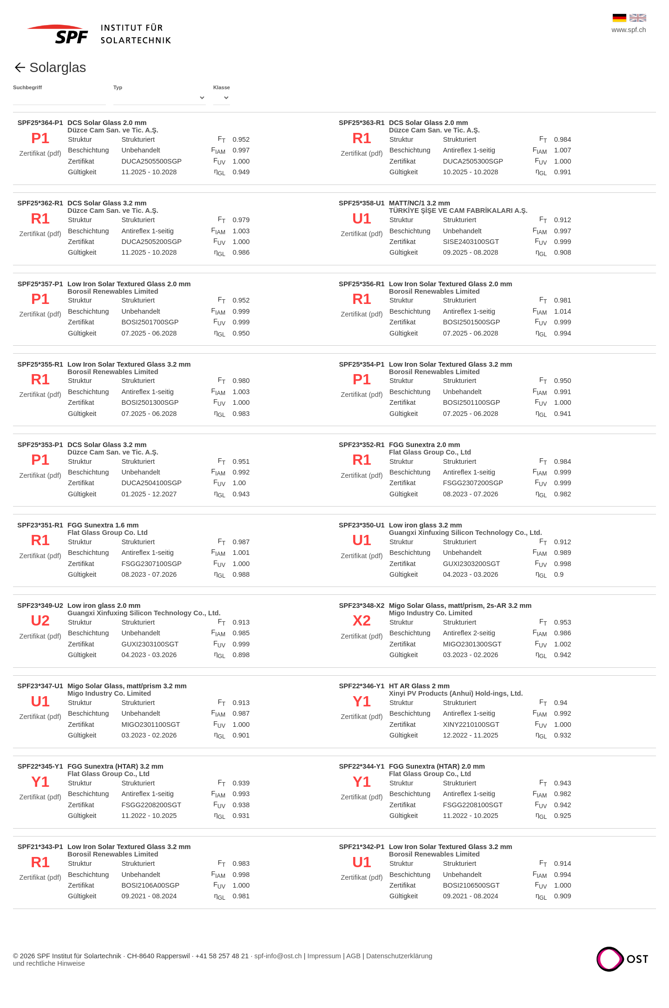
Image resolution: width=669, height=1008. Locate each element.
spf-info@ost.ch (278, 956)
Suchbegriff (59, 95)
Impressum (324, 956)
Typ (159, 95)
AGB (353, 956)
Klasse (221, 95)
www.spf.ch (629, 29)
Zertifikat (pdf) (40, 153)
